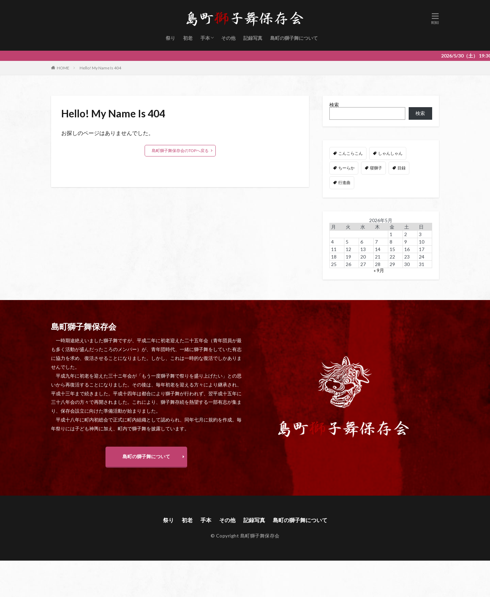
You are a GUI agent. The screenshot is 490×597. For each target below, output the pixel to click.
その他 (228, 38)
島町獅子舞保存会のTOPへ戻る (180, 150)
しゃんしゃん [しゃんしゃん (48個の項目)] (390, 153)
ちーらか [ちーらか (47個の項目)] (346, 167)
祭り (170, 38)
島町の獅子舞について (294, 38)
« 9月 (379, 270)
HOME (63, 67)
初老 (188, 38)
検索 (334, 104)
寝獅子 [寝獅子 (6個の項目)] (376, 167)
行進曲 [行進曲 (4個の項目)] (344, 182)
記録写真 (252, 38)
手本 (205, 38)
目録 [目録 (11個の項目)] (401, 167)
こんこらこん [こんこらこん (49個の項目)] (350, 153)
